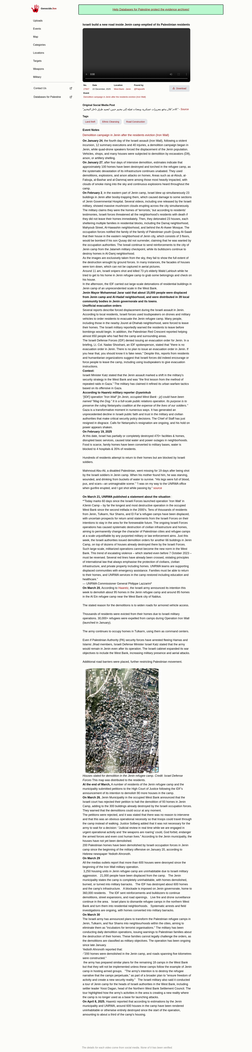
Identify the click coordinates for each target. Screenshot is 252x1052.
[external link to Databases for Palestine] (53, 97)
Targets (37, 60)
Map (35, 36)
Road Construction (135, 121)
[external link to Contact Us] (53, 87)
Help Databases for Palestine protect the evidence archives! (151, 9)
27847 (86, 89)
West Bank (119, 89)
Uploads (38, 20)
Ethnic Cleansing (110, 121)
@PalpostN (139, 89)
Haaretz (123, 588)
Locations (38, 52)
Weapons (38, 69)
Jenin (128, 89)
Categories (39, 44)
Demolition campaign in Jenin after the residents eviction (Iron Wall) (114, 97)
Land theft (90, 121)
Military (37, 77)
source (157, 488)
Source (185, 109)
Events (37, 28)
